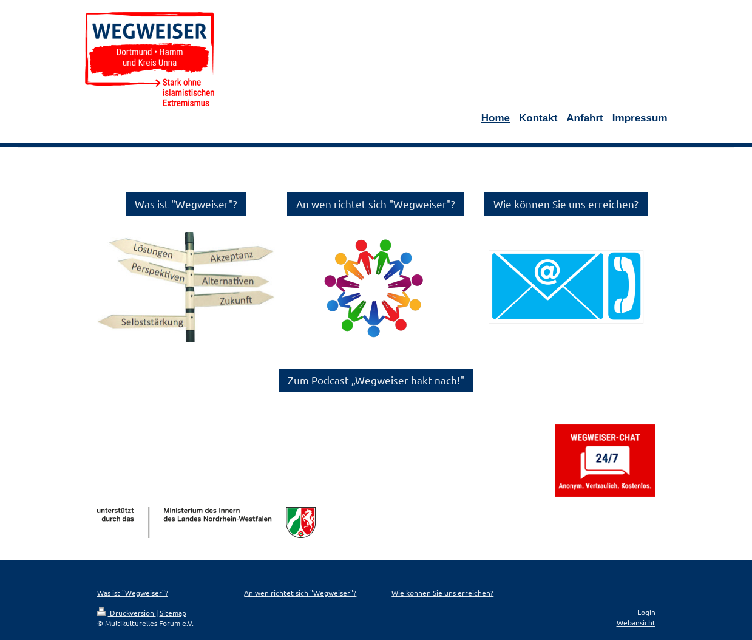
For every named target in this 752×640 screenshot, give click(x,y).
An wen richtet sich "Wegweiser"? (375, 203)
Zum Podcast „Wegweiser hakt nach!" (376, 379)
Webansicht (636, 622)
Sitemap (173, 613)
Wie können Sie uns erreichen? (566, 203)
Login (646, 612)
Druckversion (126, 613)
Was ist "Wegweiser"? (186, 203)
